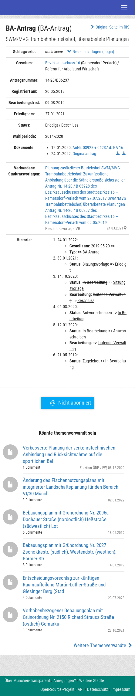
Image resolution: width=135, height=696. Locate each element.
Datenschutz (97, 689)
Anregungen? (64, 680)
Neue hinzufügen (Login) (90, 51)
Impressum (120, 689)
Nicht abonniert (70, 402)
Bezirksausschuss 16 (62, 62)
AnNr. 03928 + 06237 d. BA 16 (98, 147)
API (81, 689)
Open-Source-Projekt (57, 689)
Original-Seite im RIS (109, 27)
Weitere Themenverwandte (103, 645)
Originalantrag (84, 153)
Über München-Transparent (27, 680)
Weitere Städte (91, 680)
